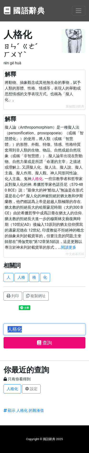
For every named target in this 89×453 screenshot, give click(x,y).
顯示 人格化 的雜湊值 (24, 410)
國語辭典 (24, 10)
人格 (21, 277)
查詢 (44, 343)
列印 (13, 296)
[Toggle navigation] (78, 10)
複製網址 (36, 296)
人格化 (12, 389)
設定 (31, 389)
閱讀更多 (68, 247)
